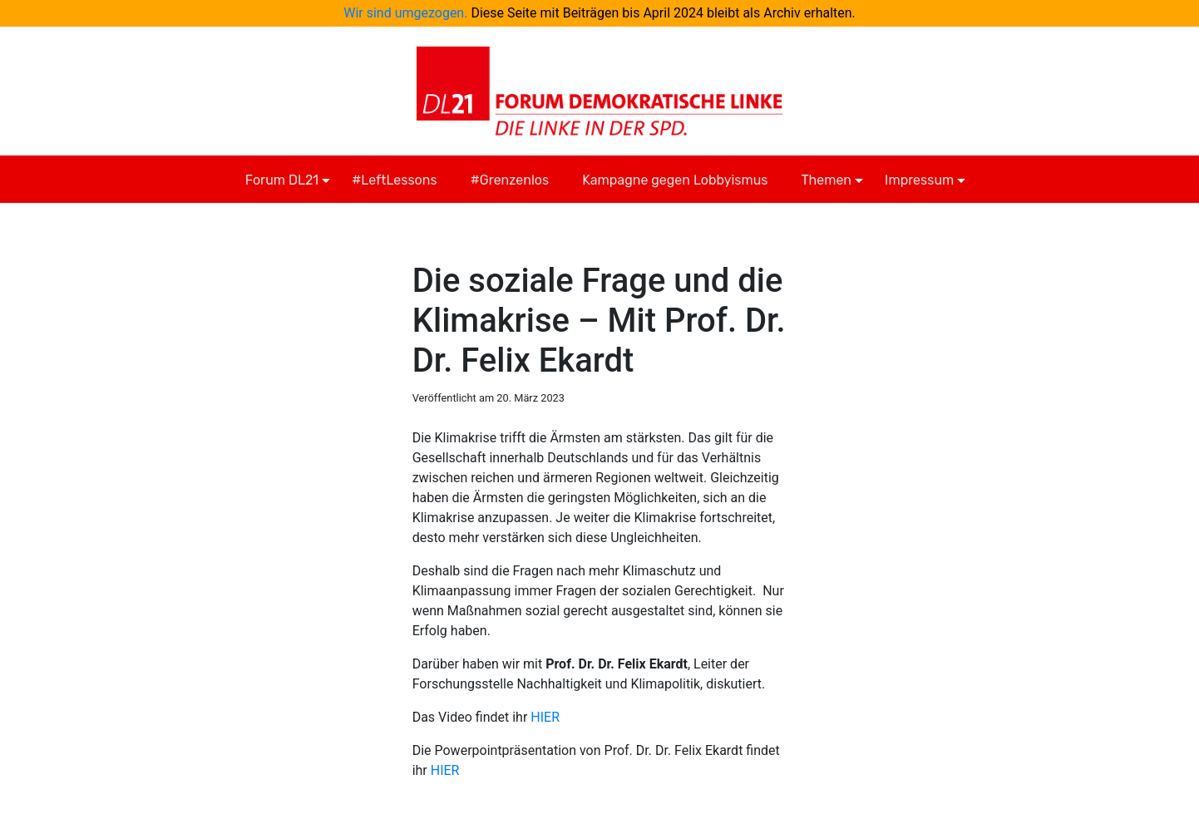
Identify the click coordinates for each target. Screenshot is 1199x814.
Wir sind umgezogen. (405, 13)
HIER (545, 717)
